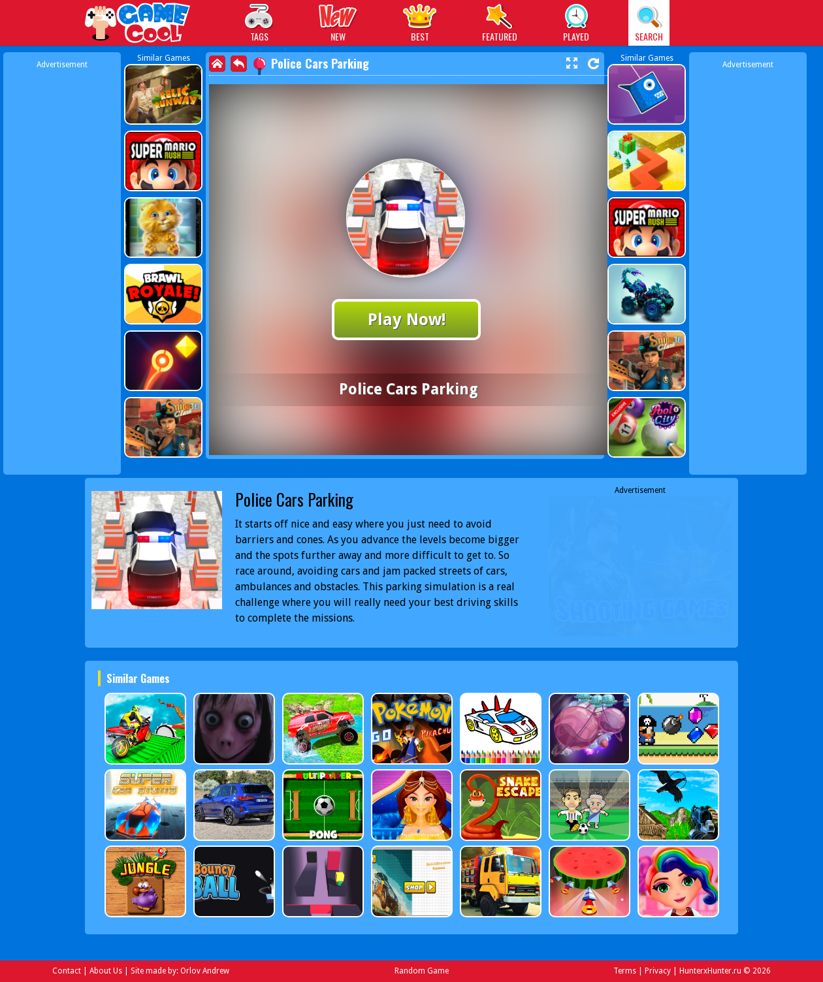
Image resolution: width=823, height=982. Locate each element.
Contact (66, 970)
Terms (624, 970)
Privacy (658, 970)
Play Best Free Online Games (138, 24)
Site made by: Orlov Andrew (180, 970)
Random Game (422, 970)
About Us (105, 970)
